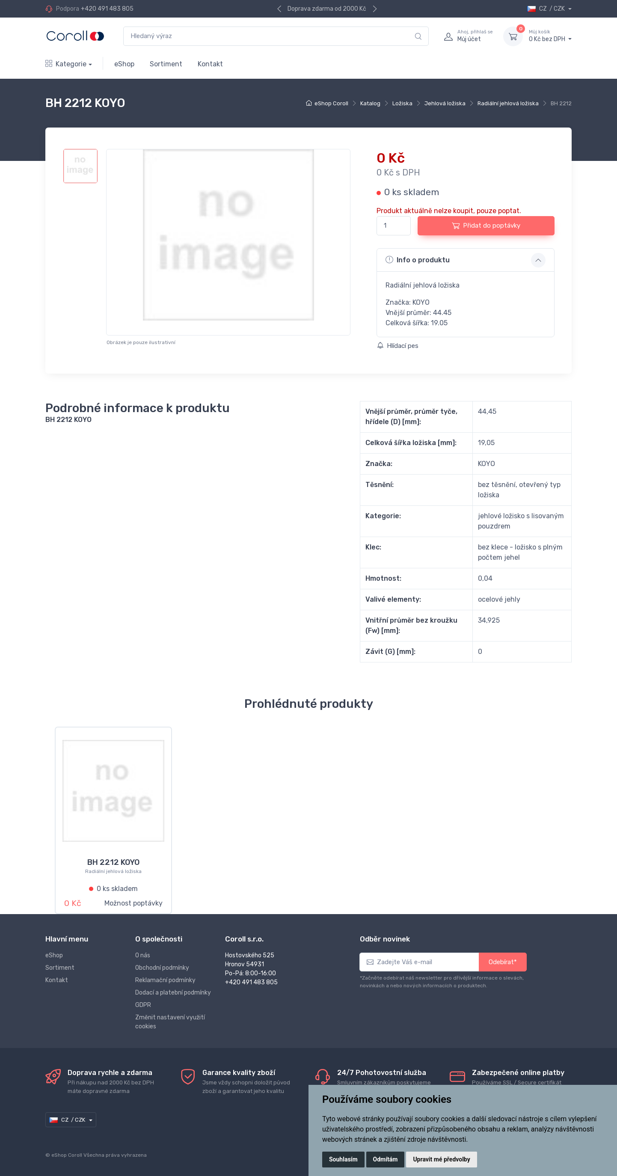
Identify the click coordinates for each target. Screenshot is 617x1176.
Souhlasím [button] (343, 1159)
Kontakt (210, 64)
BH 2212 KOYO (113, 862)
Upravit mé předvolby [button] (441, 1159)
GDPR (143, 1005)
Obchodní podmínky (162, 967)
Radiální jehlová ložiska (508, 103)
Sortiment (166, 64)
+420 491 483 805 (107, 8)
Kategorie (65, 64)
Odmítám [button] (385, 1159)
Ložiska (402, 103)
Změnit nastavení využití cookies (170, 1022)
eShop (124, 64)
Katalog (370, 103)
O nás (142, 955)
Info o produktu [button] (418, 259)
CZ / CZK (546, 8)
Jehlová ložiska (445, 103)
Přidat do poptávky (486, 225)
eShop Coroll (331, 103)
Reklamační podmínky (165, 980)
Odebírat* (503, 962)
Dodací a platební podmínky (173, 992)
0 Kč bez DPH (550, 36)
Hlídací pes (397, 346)
